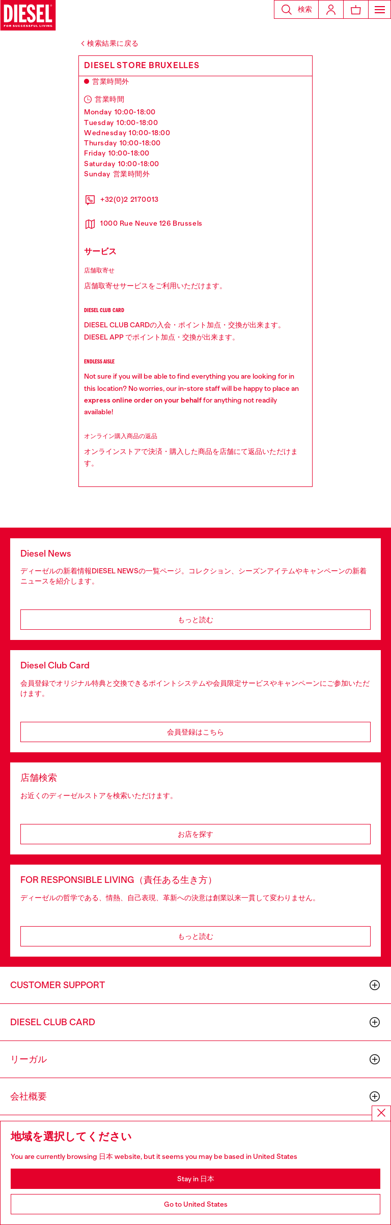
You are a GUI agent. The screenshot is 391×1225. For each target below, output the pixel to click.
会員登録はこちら (195, 732)
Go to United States (196, 1204)
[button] (296, 9)
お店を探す (195, 834)
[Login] (331, 9)
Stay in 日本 (195, 1179)
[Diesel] (28, 15)
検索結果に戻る (113, 43)
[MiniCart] (356, 9)
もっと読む (195, 620)
